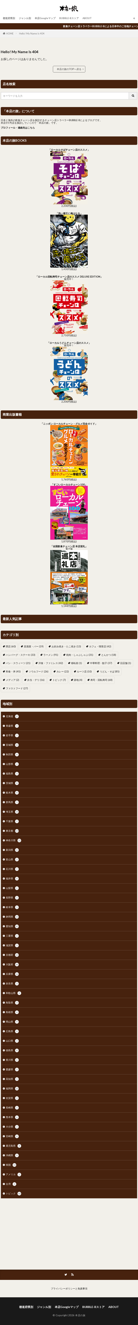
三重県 (12, 936)
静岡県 (12, 917)
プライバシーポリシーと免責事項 (69, 1288)
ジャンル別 (25, 18)
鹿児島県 (13, 1146)
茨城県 (12, 783)
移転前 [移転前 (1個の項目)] (76, 663)
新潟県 (12, 850)
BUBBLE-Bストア (69, 18)
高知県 (12, 1079)
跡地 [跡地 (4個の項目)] (78, 679)
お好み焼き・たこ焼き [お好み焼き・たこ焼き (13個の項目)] (66, 646)
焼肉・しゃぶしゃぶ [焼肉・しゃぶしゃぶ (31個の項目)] (79, 654)
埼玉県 (12, 812)
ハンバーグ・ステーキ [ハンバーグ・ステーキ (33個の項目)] (20, 654)
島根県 (12, 1012)
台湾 (11, 1184)
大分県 (12, 1127)
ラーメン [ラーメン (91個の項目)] (50, 654)
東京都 (12, 831)
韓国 (11, 1165)
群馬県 (12, 802)
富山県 (12, 859)
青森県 (12, 726)
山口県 (12, 1041)
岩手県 (12, 735)
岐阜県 (12, 907)
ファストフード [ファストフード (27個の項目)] (17, 688)
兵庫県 (12, 974)
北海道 (12, 716)
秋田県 (12, 754)
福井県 (12, 879)
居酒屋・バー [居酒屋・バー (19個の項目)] (34, 646)
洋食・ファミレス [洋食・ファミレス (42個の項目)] (50, 663)
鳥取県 (12, 1003)
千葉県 (12, 821)
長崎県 (12, 1108)
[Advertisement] (69, 1232)
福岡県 (12, 1089)
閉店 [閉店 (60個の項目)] (11, 646)
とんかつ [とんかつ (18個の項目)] (108, 654)
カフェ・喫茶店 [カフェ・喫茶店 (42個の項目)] (100, 646)
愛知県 (12, 926)
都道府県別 (9, 18)
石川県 (12, 869)
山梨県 (12, 888)
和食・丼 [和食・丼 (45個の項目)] (13, 671)
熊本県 (12, 1117)
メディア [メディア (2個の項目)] (12, 679)
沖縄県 (12, 1155)
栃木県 (12, 793)
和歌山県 (13, 993)
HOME (10, 33)
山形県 (12, 764)
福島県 (12, 774)
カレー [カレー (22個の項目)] (62, 671)
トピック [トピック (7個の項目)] (59, 679)
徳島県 (12, 1050)
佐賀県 (12, 1098)
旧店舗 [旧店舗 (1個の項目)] (125, 663)
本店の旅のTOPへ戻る (69, 69)
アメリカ (13, 1174)
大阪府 (12, 964)
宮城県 (12, 745)
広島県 (12, 1031)
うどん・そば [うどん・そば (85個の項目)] (109, 671)
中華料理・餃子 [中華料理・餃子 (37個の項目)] (101, 663)
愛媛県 (12, 1069)
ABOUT (87, 18)
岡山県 (12, 1022)
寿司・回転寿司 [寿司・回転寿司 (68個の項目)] (101, 679)
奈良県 (12, 984)
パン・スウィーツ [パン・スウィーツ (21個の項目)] (18, 663)
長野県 (12, 898)
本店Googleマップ (45, 18)
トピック (13, 1193)
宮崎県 (12, 1136)
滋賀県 (12, 945)
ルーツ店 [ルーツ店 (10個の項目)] (84, 671)
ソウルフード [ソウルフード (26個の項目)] (38, 671)
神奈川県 (13, 840)
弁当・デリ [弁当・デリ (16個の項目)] (35, 679)
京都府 (12, 955)
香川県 (12, 1060)
